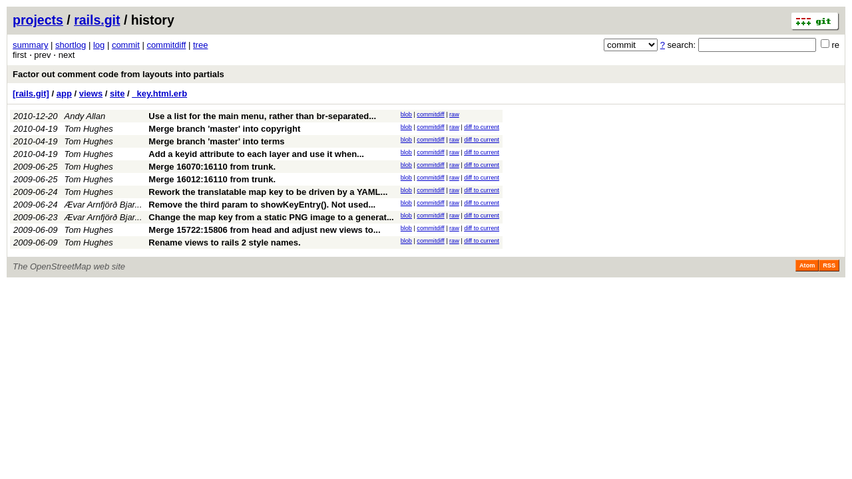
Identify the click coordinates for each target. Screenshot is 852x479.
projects (38, 20)
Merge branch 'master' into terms (216, 141)
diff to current (481, 127)
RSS (829, 265)
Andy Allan (85, 116)
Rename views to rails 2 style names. (224, 242)
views (91, 93)
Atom (807, 265)
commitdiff (166, 45)
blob (406, 114)
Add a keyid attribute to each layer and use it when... (256, 154)
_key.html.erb (159, 93)
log (99, 45)
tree (200, 45)
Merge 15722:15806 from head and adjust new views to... (264, 230)
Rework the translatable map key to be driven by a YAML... (267, 192)
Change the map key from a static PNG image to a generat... (270, 217)
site (117, 93)
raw (454, 114)
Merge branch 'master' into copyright (224, 129)
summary (30, 45)
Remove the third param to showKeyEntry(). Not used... (261, 205)
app (64, 93)
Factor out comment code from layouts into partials (118, 74)
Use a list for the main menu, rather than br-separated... (262, 116)
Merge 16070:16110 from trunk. (212, 167)
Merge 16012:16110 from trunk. (212, 179)
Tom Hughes (89, 129)
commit (126, 45)
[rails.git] (31, 93)
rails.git (97, 20)
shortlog (70, 45)
